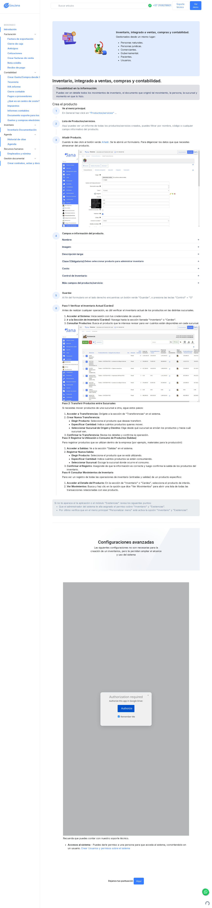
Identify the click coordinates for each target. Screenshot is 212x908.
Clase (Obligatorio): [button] (103, 261)
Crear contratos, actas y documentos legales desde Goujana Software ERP (24, 163)
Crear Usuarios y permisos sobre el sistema (105, 848)
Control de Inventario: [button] (74, 275)
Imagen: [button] (66, 246)
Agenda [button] (8, 134)
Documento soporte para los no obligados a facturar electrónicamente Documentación (24, 115)
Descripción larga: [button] (72, 254)
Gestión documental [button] (14, 158)
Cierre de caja (15, 43)
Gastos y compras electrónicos (24, 120)
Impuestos (13, 105)
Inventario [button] (9, 125)
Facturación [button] (10, 34)
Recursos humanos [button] (13, 148)
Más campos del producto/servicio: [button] (82, 282)
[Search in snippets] (99, 5)
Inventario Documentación (22, 129)
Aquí (138, 881)
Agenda (12, 144)
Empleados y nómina (19, 153)
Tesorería (13, 82)
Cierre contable (16, 91)
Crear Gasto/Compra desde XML (24, 77)
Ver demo (195, 5)
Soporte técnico (180, 5)
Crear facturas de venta (21, 58)
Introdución (10, 29)
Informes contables (18, 110)
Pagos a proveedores (20, 96)
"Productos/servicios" (102, 112)
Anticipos (13, 48)
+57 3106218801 (159, 5)
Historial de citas (17, 139)
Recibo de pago (16, 67)
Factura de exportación (20, 38)
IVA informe (14, 86)
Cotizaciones (15, 53)
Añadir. (106, 142)
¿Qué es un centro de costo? (24, 101)
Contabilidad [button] (10, 72)
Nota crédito (14, 62)
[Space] (12, 5)
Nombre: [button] (67, 239)
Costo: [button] (66, 268)
